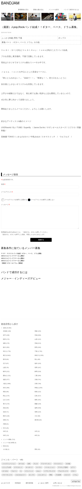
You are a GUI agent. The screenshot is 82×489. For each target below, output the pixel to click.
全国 (4, 328)
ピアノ (73, 467)
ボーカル (21, 464)
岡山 (4, 396)
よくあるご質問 (43, 483)
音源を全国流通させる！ (20, 19)
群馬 (36, 347)
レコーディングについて (47, 19)
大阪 (4, 383)
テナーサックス (7, 475)
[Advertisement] (41, 155)
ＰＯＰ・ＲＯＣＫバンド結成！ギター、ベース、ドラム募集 (21, 253)
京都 (36, 379)
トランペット (29, 471)
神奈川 (37, 355)
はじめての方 (5, 483)
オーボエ (5, 471)
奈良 (4, 387)
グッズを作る (58, 19)
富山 (36, 359)
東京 (4, 355)
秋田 (4, 339)
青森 (36, 331)
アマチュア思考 (63, 467)
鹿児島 (37, 420)
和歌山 (37, 387)
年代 (4, 428)
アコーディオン (46, 464)
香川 (4, 404)
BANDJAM (10, 3)
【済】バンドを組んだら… (6, 18)
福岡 (36, 408)
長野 (36, 367)
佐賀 (4, 412)
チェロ (36, 464)
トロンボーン (42, 475)
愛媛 (36, 404)
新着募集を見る (23, 9)
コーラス (39, 467)
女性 (29, 464)
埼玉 (4, 351)
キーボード (29, 467)
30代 (4, 435)
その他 (5, 449)
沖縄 (4, 424)
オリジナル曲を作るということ (34, 18)
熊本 (4, 416)
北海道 (5, 331)
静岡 (36, 371)
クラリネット (18, 467)
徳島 (36, 400)
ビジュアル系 (6, 467)
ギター (73, 471)
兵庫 (36, 383)
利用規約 (4, 232)
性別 (4, 446)
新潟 (4, 359)
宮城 (36, 335)
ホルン (38, 471)
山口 (4, 400)
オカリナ (67, 475)
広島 (36, 396)
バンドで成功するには (71, 9)
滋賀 (4, 379)
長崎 (36, 412)
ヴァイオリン (58, 464)
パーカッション (50, 467)
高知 (4, 408)
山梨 (4, 367)
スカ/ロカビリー (20, 475)
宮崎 (4, 420)
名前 (2, 184)
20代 (4, 431)
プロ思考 (58, 475)
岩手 (4, 335)
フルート (14, 471)
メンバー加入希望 (8, 442)
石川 (4, 363)
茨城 (36, 343)
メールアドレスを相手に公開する (15, 200)
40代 (36, 435)
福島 (4, 343)
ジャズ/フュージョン (8, 464)
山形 (36, 339)
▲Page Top (76, 481)
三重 (36, 375)
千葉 (36, 351)
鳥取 (4, 391)
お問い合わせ (57, 483)
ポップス (31, 475)
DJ (20, 471)
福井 (36, 363)
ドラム (75, 475)
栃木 (4, 347)
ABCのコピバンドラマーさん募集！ (13, 256)
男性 (36, 449)
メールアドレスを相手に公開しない (43, 200)
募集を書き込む (38, 9)
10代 (36, 431)
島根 (36, 391)
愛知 (4, 375)
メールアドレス (6, 192)
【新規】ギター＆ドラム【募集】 (12, 263)
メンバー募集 (7, 439)
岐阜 (4, 371)
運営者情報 (29, 483)
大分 (36, 416)
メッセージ (5, 204)
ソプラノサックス (49, 471)
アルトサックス (63, 471)
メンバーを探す (54, 9)
